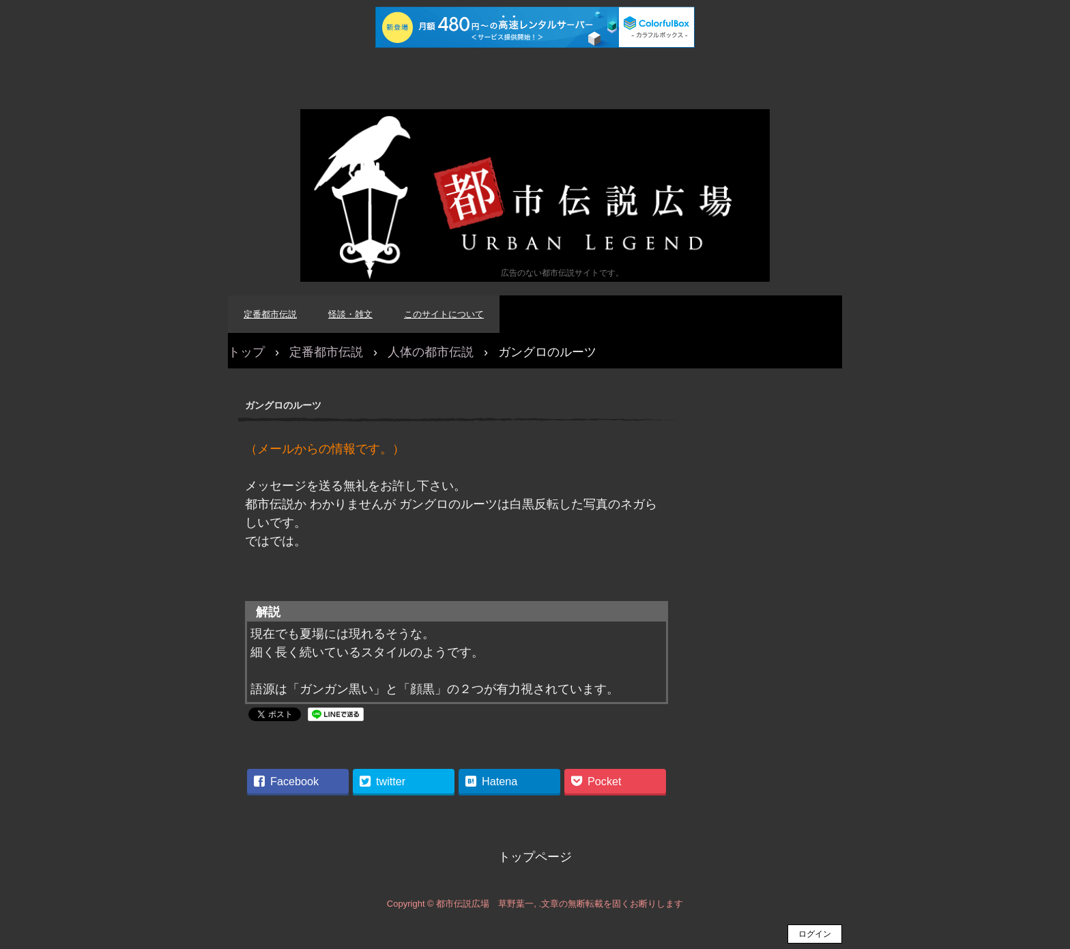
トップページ (535, 857)
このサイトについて (444, 314)
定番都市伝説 (270, 314)
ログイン (814, 934)
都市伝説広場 (535, 195)
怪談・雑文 (350, 314)
